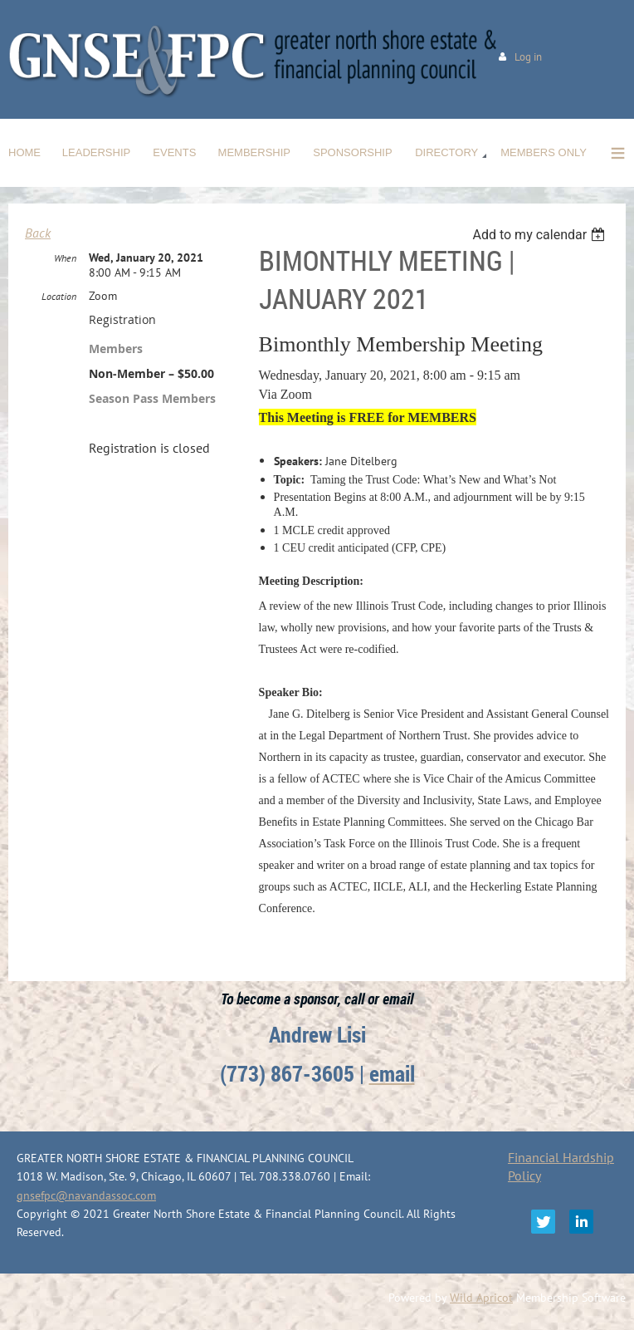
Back (38, 232)
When (65, 258)
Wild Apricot (481, 1297)
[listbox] (540, 234)
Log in (528, 57)
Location (58, 296)
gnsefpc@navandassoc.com (86, 1195)
